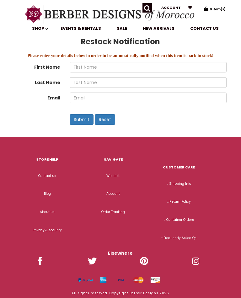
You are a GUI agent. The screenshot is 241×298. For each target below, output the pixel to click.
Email (53, 98)
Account (171, 7)
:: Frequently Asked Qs (178, 238)
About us (47, 212)
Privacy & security (47, 230)
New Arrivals (158, 28)
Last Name (47, 82)
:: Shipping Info (179, 183)
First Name (47, 67)
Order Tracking (113, 212)
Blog (47, 193)
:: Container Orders (179, 219)
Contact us (204, 28)
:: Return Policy (179, 201)
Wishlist (113, 175)
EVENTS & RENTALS (81, 28)
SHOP (40, 28)
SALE (122, 28)
